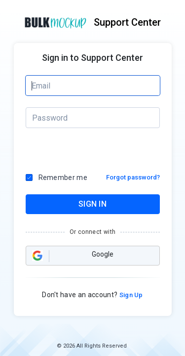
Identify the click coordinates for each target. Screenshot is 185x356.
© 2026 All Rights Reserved (92, 346)
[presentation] (68, 151)
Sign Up (130, 295)
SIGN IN (92, 204)
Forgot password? (133, 177)
